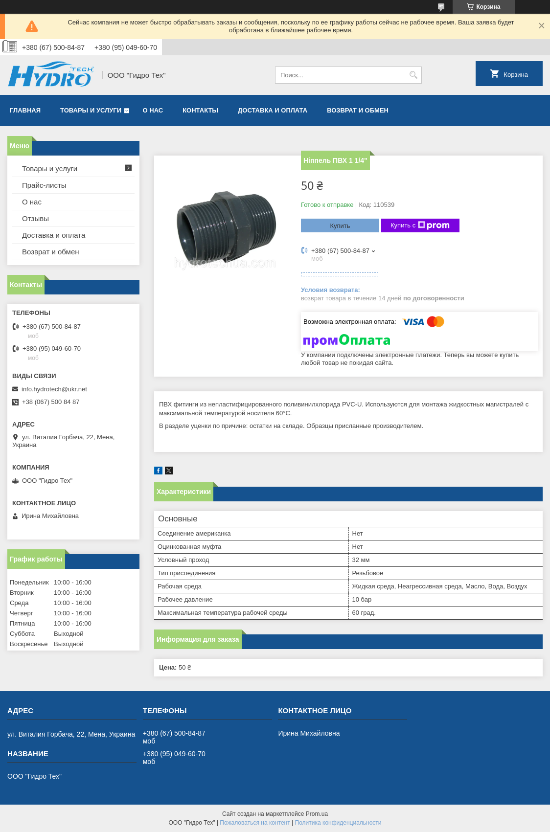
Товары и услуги (90, 110)
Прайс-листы (44, 185)
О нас (153, 110)
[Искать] (413, 75)
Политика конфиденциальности (338, 822)
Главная (25, 110)
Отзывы (35, 218)
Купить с (420, 225)
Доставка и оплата (272, 110)
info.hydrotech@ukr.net (54, 389)
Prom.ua (317, 813)
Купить (340, 225)
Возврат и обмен (358, 110)
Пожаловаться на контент (255, 822)
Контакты (200, 110)
